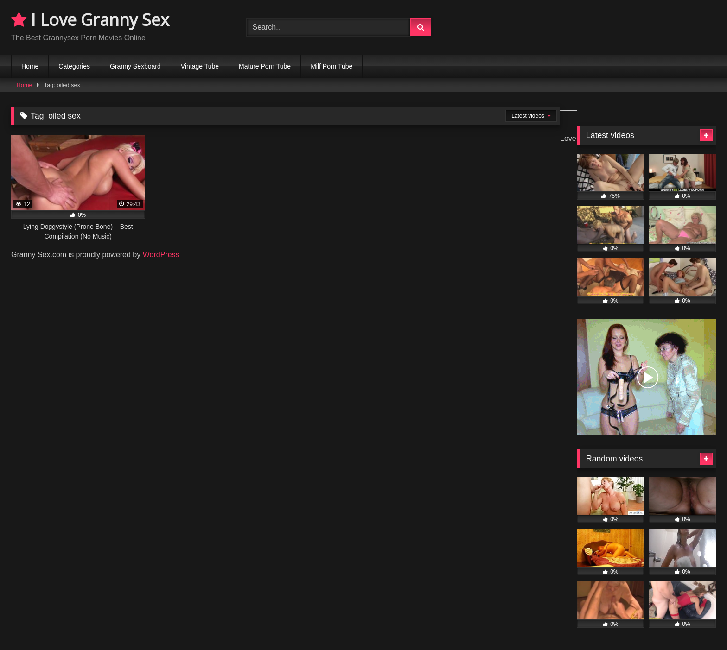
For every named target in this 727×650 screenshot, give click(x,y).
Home (29, 66)
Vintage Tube (200, 66)
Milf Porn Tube (331, 66)
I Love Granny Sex (90, 19)
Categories (74, 66)
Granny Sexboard (135, 66)
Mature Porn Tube (265, 66)
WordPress (161, 255)
